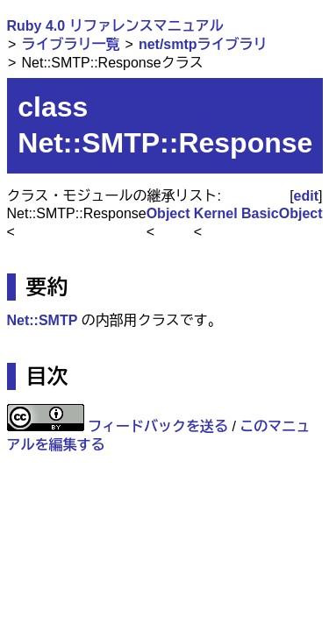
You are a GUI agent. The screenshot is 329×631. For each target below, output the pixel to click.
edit (306, 195)
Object (168, 213)
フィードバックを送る (158, 426)
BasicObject (281, 213)
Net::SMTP (42, 320)
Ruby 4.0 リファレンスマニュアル (115, 25)
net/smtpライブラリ (203, 44)
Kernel (216, 213)
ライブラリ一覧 (70, 44)
